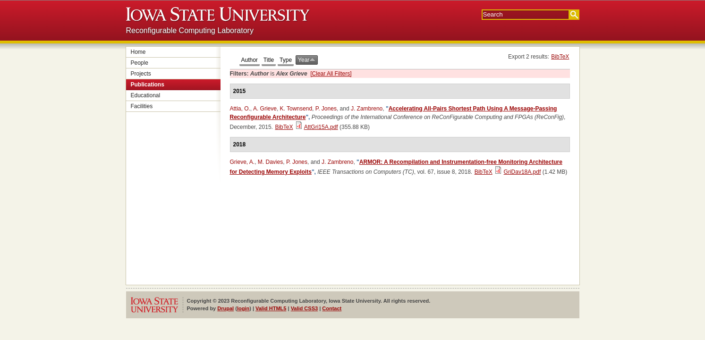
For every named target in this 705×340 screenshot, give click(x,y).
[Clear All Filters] (330, 73)
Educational (146, 95)
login (243, 308)
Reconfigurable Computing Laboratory (190, 30)
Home (138, 52)
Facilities (142, 106)
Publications (147, 84)
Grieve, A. (242, 162)
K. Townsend (296, 108)
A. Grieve (265, 108)
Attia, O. (240, 108)
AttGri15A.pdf (321, 127)
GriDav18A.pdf (522, 172)
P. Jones (326, 108)
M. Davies (270, 162)
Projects (141, 73)
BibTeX (560, 56)
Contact (331, 308)
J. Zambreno (366, 108)
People (139, 63)
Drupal (225, 308)
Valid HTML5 (270, 308)
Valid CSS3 (304, 308)
